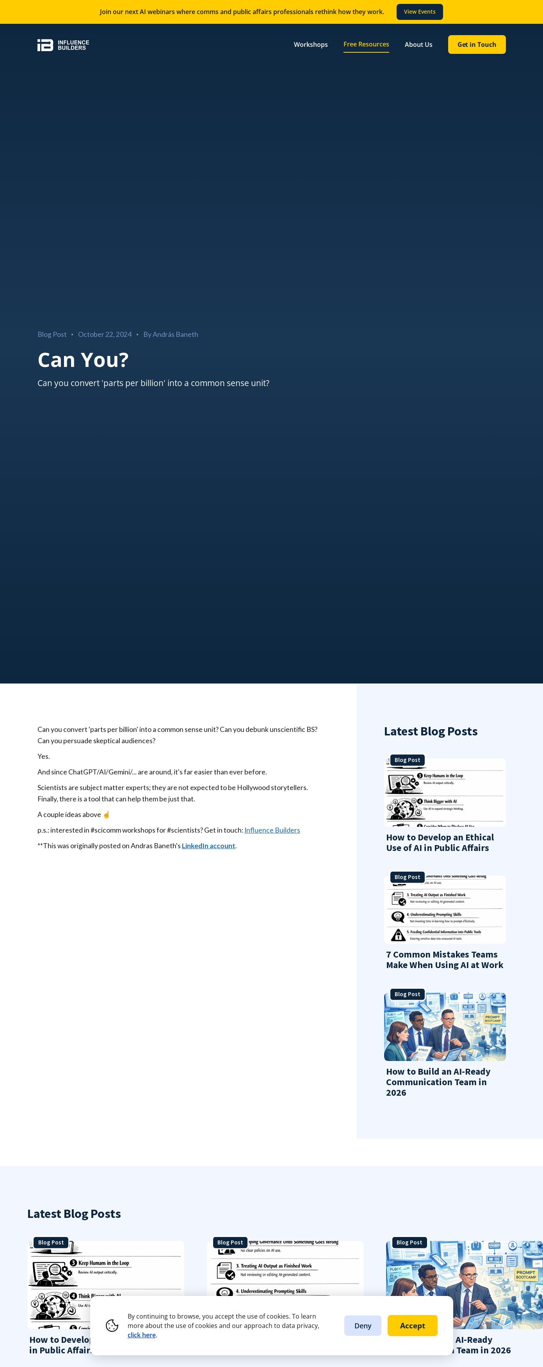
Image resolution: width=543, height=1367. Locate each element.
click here (142, 1335)
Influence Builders (272, 830)
